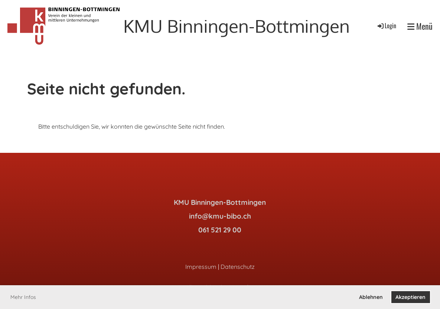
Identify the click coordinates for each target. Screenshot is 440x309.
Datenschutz (238, 266)
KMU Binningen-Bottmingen (236, 26)
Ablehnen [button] (371, 297)
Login (386, 25)
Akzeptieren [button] (410, 297)
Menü (420, 26)
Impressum (200, 266)
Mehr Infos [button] (23, 297)
